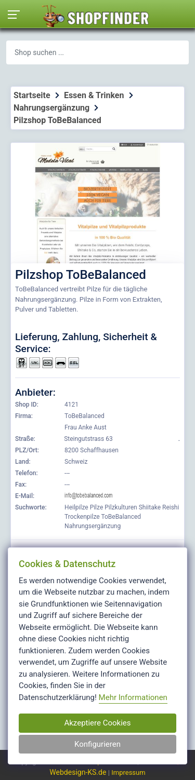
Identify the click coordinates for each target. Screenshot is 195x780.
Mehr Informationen (133, 697)
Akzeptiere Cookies (97, 723)
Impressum (128, 772)
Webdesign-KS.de (78, 772)
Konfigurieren (97, 744)
